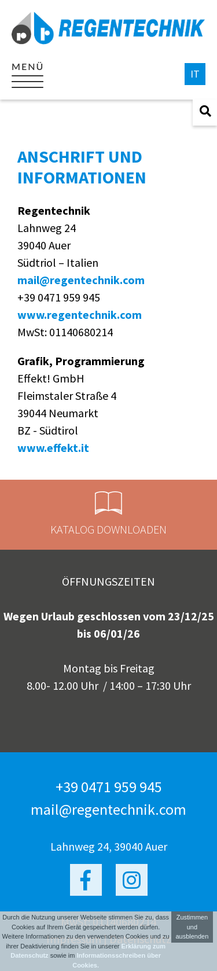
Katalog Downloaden (108, 513)
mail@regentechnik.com (81, 280)
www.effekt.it (53, 447)
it (195, 73)
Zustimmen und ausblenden (191, 927)
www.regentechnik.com (79, 314)
